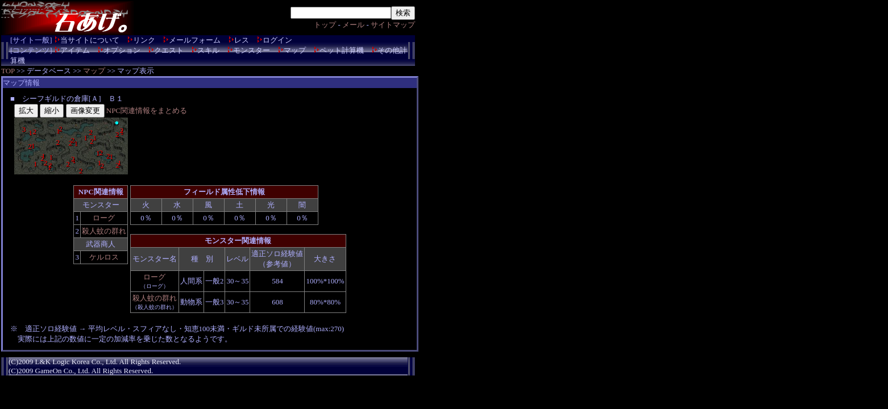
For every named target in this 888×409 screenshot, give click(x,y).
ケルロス (104, 257)
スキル (208, 50)
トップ (325, 24)
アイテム (75, 50)
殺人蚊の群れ (104, 231)
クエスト (169, 50)
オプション (121, 50)
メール (353, 24)
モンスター (251, 50)
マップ (295, 50)
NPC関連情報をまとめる (146, 110)
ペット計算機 (341, 50)
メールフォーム (195, 40)
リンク (144, 40)
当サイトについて (89, 40)
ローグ (104, 218)
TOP (8, 70)
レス (241, 40)
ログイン (277, 40)
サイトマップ (393, 24)
